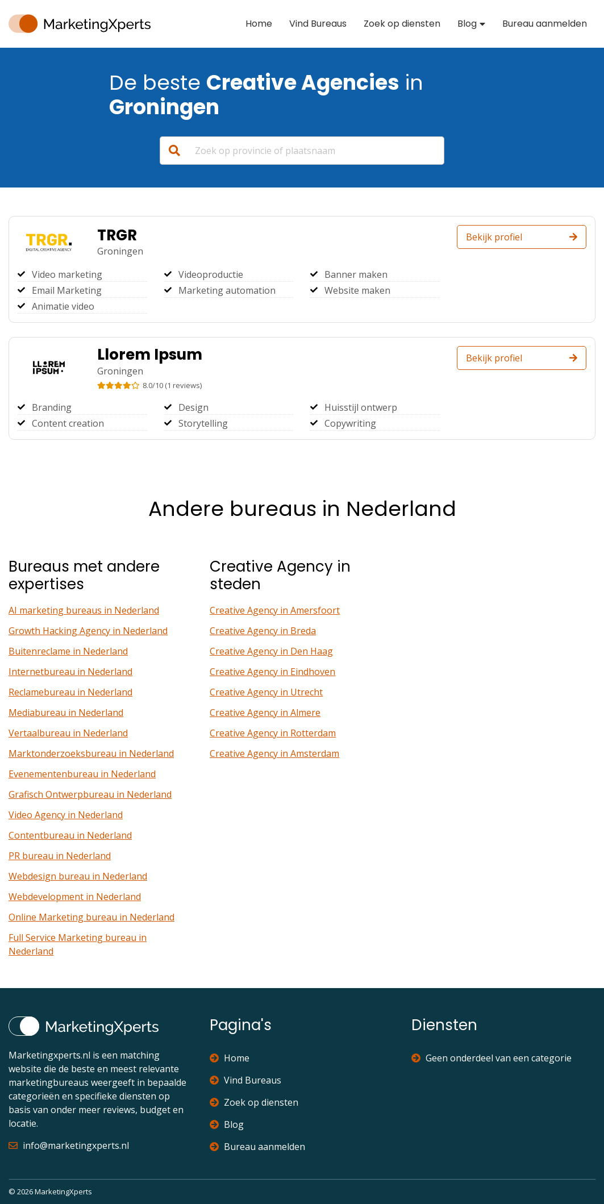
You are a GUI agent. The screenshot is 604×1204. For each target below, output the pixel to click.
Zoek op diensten (402, 23)
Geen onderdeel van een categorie (491, 1058)
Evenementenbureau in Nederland (82, 774)
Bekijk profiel (521, 237)
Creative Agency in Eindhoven (272, 671)
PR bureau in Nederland (60, 855)
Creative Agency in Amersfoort (275, 610)
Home (258, 23)
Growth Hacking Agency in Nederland (88, 630)
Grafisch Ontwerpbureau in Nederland (90, 794)
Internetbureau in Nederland (70, 671)
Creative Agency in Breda (263, 630)
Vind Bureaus (318, 23)
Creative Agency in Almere (265, 712)
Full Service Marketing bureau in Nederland (78, 944)
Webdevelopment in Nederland (75, 896)
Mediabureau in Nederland (66, 712)
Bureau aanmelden (544, 23)
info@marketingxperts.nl (69, 1145)
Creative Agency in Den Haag (271, 651)
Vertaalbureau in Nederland (68, 733)
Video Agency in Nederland (66, 815)
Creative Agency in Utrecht (266, 692)
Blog (467, 23)
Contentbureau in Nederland (70, 835)
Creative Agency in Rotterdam (273, 733)
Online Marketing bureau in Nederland (91, 917)
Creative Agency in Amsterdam (274, 753)
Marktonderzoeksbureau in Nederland (91, 753)
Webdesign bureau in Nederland (78, 876)
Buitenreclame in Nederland (68, 651)
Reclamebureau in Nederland (70, 692)
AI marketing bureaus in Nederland (84, 610)
